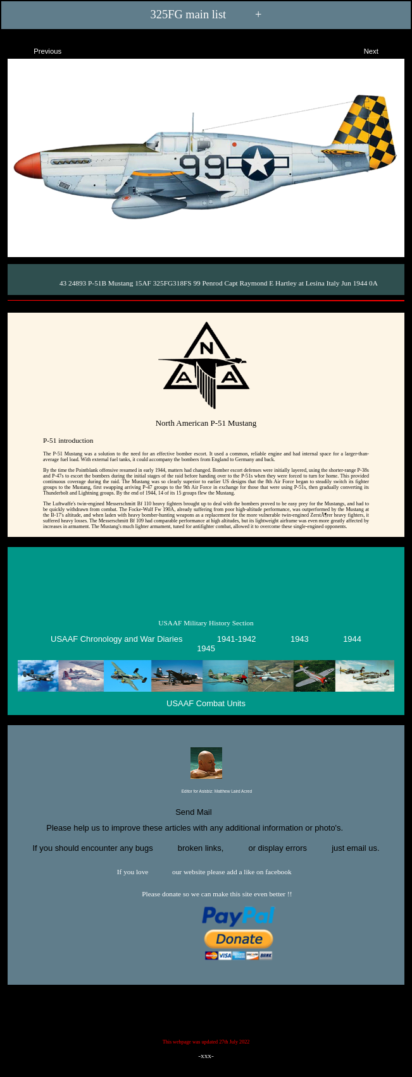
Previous (36, 49)
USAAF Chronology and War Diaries (116, 639)
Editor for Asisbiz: (206, 792)
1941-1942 (236, 639)
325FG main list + (206, 14)
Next (382, 49)
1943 (299, 639)
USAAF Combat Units (206, 703)
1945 (206, 648)
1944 (352, 639)
